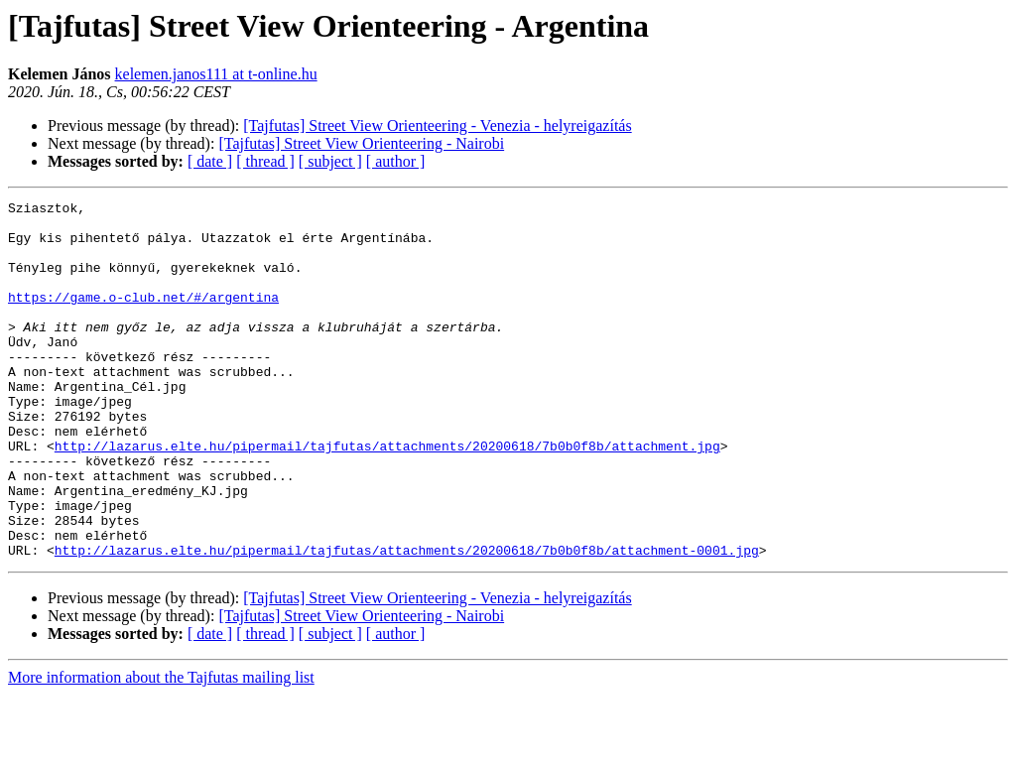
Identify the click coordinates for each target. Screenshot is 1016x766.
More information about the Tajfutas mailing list (161, 748)
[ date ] (210, 161)
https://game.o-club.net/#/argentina (143, 317)
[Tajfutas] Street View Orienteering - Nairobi (361, 143)
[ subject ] (330, 161)
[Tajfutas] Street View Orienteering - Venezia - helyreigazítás (437, 125)
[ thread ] (265, 161)
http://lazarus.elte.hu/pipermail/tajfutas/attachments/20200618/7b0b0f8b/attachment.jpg (387, 496)
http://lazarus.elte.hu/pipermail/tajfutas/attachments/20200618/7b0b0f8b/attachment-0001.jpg (407, 621)
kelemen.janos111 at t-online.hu (216, 73)
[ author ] (396, 161)
